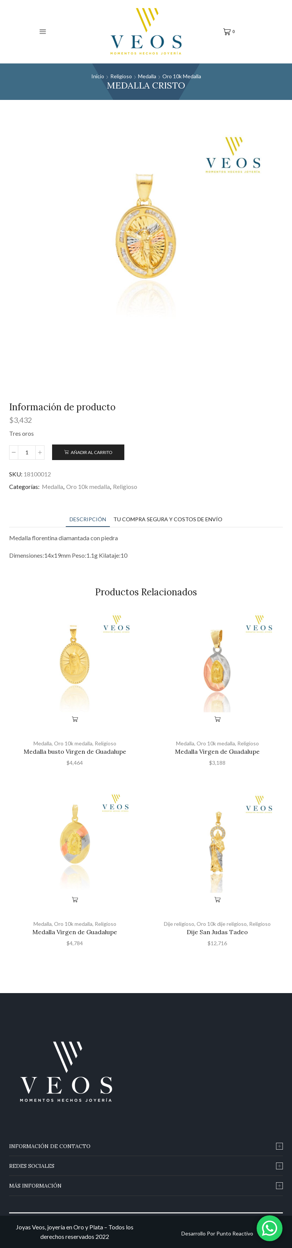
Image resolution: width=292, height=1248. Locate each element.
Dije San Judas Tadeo (217, 932)
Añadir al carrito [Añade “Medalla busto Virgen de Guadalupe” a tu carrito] (74, 719)
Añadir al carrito (91, 452)
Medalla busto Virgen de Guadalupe (75, 751)
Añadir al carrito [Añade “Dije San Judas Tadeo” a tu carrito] (217, 899)
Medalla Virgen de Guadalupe (217, 751)
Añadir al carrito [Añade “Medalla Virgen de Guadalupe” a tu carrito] (217, 719)
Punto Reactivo (234, 1233)
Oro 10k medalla (181, 76)
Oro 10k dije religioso (222, 924)
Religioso (121, 76)
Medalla (147, 76)
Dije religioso (179, 924)
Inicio (97, 76)
